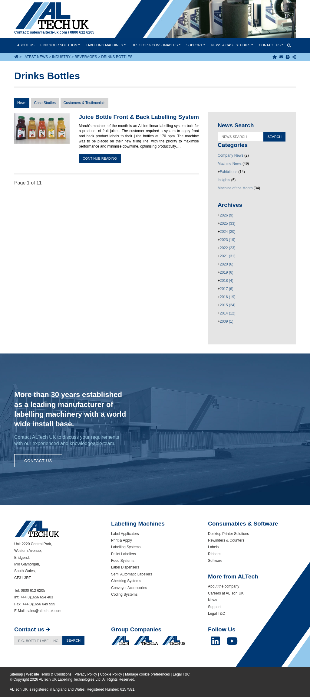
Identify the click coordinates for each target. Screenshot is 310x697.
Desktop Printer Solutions (228, 534)
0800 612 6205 (82, 32)
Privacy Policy (85, 674)
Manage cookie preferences (147, 674)
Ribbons (214, 554)
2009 (226, 321)
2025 (227, 223)
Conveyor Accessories (129, 588)
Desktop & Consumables (155, 45)
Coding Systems (124, 594)
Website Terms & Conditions (48, 674)
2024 (227, 232)
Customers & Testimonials (85, 103)
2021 (227, 256)
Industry (61, 57)
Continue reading (100, 158)
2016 (227, 297)
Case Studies (45, 103)
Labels (213, 547)
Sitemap (16, 674)
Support (194, 45)
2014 (227, 313)
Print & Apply (121, 540)
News (230, 45)
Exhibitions (228, 172)
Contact (270, 45)
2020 (226, 264)
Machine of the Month (235, 188)
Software (215, 561)
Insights (224, 180)
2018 (226, 280)
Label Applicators (125, 534)
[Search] (38, 640)
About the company (223, 586)
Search (73, 640)
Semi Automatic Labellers (131, 574)
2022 (227, 248)
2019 (226, 272)
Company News (230, 155)
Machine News (230, 163)
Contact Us (38, 460)
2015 (227, 305)
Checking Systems (126, 581)
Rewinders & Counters (226, 540)
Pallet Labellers (123, 554)
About (26, 45)
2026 (226, 215)
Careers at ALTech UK (226, 593)
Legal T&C (216, 613)
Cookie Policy (111, 674)
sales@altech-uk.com (48, 32)
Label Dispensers (125, 567)
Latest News (35, 57)
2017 (226, 289)
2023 (227, 240)
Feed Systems (122, 561)
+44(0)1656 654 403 (36, 597)
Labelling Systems (125, 547)
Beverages (86, 57)
